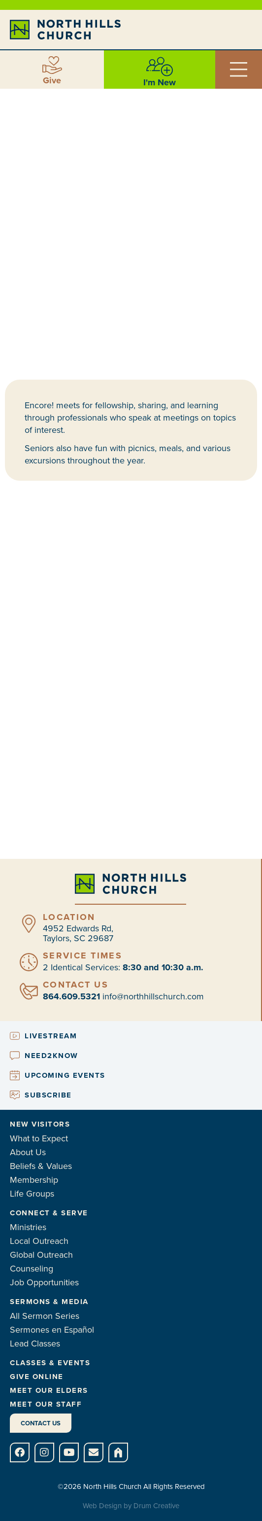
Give (52, 80)
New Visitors (40, 1124)
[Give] (52, 65)
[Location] (29, 924)
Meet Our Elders (49, 1390)
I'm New (159, 82)
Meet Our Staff (46, 1404)
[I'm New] (159, 66)
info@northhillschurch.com (153, 996)
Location (69, 917)
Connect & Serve (49, 1212)
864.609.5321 (71, 996)
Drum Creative (156, 1505)
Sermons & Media (49, 1301)
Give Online (37, 1376)
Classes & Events (50, 1362)
